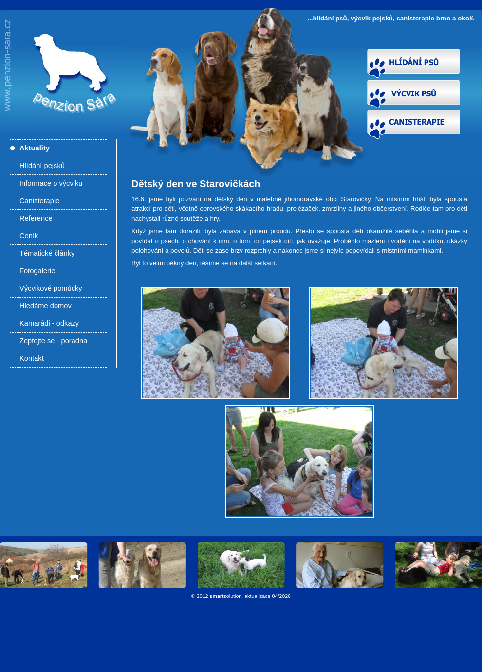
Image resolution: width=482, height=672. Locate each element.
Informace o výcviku (51, 183)
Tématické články (46, 253)
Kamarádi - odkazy (49, 323)
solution (226, 596)
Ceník (28, 236)
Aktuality (34, 148)
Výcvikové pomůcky (50, 288)
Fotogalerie (37, 271)
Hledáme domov (45, 306)
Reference (36, 218)
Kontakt (31, 358)
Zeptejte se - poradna (53, 341)
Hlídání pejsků (42, 165)
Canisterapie (39, 201)
